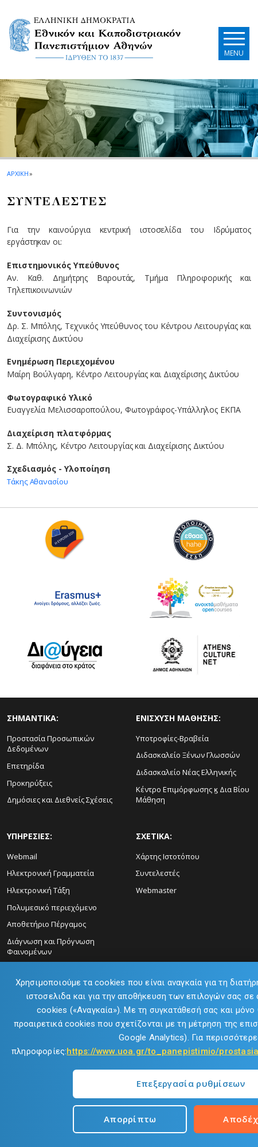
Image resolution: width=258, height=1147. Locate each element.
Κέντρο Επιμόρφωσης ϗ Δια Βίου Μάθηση (192, 794)
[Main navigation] (231, 43)
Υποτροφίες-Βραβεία (172, 738)
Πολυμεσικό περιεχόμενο (52, 907)
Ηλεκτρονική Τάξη (38, 890)
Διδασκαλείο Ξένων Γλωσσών (188, 755)
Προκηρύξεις (29, 783)
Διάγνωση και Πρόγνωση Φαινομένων (51, 946)
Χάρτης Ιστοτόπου (168, 856)
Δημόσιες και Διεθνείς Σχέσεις (59, 799)
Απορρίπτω (130, 1119)
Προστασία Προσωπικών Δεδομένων (50, 743)
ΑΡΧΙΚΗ (17, 173)
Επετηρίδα (25, 766)
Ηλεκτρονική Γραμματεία (50, 873)
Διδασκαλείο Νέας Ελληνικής (186, 772)
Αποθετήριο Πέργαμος (46, 924)
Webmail (22, 856)
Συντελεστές (157, 873)
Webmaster (156, 890)
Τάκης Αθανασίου (39, 481)
